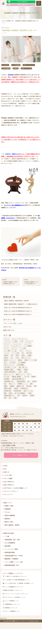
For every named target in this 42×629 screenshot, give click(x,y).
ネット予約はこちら (20, 455)
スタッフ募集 (7, 478)
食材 (10, 398)
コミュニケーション (17, 343)
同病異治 (20, 360)
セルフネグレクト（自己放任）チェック (15, 597)
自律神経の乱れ (24, 388)
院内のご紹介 (9, 522)
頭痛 (5, 398)
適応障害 (32, 395)
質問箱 (10, 393)
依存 (12, 355)
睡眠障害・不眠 (20, 386)
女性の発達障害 (6, 68)
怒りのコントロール (8, 374)
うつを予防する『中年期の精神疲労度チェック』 (17, 580)
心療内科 (26, 369)
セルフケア (6, 348)
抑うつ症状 (6, 376)
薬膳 (5, 393)
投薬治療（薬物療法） (17, 376)
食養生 (15, 398)
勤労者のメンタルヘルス (9, 360)
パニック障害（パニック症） (10, 350)
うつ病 (21, 341)
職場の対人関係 (7, 388)
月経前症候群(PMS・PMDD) (14, 555)
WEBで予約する (8, 485)
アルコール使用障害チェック (12, 611)
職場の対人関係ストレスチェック (13, 590)
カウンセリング (29, 341)
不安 (23, 353)
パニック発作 (23, 348)
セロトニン (14, 348)
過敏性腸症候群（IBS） (9, 395)
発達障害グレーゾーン (23, 383)
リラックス (6, 353)
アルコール (6, 339)
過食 (18, 395)
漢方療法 (34, 381)
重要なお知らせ (8, 330)
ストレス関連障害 (28, 346)
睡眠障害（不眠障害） (12, 559)
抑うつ (29, 374)
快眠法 (25, 372)
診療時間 (7, 509)
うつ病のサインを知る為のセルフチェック (15, 576)
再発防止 (6, 357)
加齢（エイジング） (26, 357)
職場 (35, 386)
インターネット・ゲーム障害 (10, 341)
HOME (5, 466)
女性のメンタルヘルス (28, 65)
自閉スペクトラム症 (26, 68)
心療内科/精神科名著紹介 (10, 372)
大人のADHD (5, 65)
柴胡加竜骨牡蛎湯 (21, 381)
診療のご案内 (9, 506)
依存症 (17, 355)
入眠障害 (29, 355)
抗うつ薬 (27, 376)
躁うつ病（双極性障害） (20, 393)
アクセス (7, 512)
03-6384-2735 (9, 445)
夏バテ (5, 362)
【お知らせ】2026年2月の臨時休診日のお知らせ (17, 311)
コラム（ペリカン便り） (10, 323)
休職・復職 (28, 353)
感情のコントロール (20, 374)
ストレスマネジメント (16, 346)
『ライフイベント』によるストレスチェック (16, 594)
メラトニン (28, 350)
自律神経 (16, 388)
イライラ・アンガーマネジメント (19, 339)
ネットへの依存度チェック (11, 601)
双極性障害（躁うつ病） (13, 539)
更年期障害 (6, 379)
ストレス (6, 346)
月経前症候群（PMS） (9, 381)
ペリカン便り (7, 475)
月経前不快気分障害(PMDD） (18, 379)
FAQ (4, 469)
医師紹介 (7, 519)
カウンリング (7, 343)
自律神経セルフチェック (11, 608)
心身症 (19, 372)
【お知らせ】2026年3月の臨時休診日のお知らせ (17, 308)
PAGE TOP (3, 618)
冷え (12, 357)
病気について (12, 383)
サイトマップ (7, 494)
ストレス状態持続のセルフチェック (14, 587)
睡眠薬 (5, 386)
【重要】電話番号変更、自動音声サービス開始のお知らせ (20, 304)
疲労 (5, 383)
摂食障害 (15, 68)
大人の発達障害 (16, 65)
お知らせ (6, 327)
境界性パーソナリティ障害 (31, 360)
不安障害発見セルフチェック (12, 604)
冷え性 (17, 357)
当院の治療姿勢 (10, 515)
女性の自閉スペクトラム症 (10, 367)
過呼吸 (29, 393)
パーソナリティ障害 (11, 549)
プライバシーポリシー (10, 491)
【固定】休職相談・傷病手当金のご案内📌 (16, 301)
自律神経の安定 (7, 390)
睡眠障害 (12, 386)
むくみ (21, 350)
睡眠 (31, 383)
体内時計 (6, 355)
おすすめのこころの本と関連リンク (15, 488)
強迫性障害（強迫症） (9, 369)
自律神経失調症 (17, 390)
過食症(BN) (24, 395)
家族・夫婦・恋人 (23, 367)
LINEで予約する (8, 482)
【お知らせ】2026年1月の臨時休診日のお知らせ (17, 314)
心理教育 (19, 369)
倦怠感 (23, 355)
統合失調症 (28, 386)
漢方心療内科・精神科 (12, 525)
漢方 (29, 381)
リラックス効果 (15, 353)
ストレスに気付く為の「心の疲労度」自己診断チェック (19, 583)
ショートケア (28, 343)
